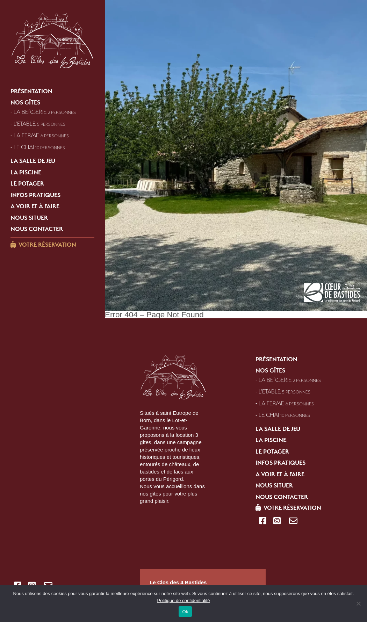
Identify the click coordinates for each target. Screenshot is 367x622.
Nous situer (29, 217)
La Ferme (41, 135)
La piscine (25, 171)
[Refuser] (358, 603)
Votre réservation (47, 244)
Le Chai (39, 146)
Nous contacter (36, 228)
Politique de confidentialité (183, 600)
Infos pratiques (35, 194)
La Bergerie (45, 111)
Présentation (31, 90)
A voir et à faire (34, 206)
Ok (185, 611)
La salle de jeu (32, 160)
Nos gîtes (25, 102)
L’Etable (39, 123)
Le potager (27, 183)
